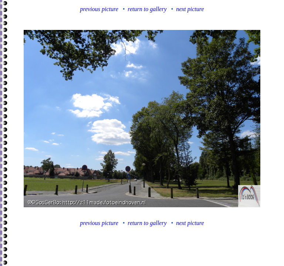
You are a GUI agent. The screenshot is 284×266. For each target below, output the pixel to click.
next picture (190, 9)
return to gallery (147, 9)
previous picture (99, 9)
